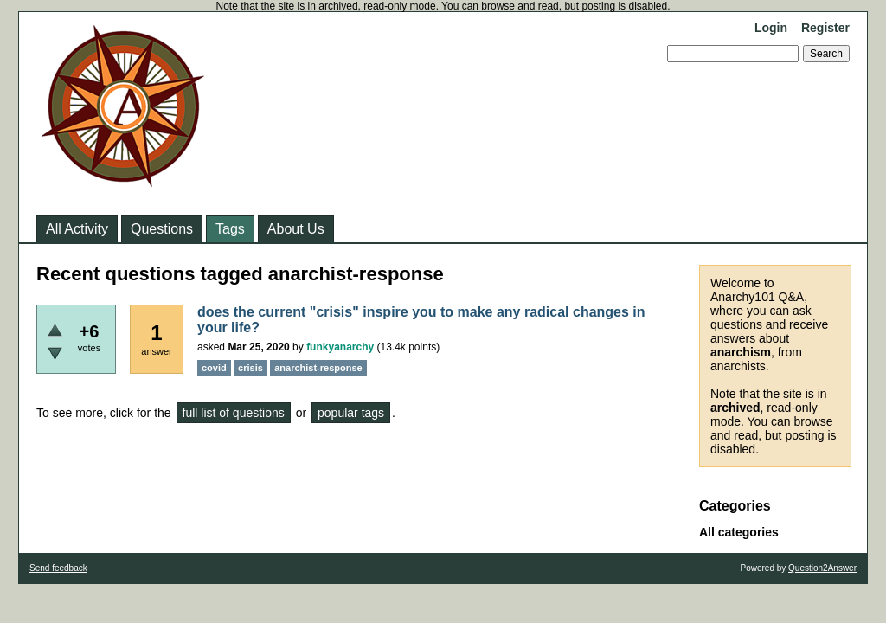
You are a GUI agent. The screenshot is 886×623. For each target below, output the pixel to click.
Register (825, 28)
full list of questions (234, 413)
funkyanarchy (340, 347)
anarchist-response (318, 368)
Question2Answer (822, 568)
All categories (739, 532)
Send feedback (58, 568)
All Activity (77, 229)
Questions (162, 229)
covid (214, 368)
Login (770, 28)
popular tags (351, 413)
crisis (250, 368)
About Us (295, 229)
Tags (230, 229)
